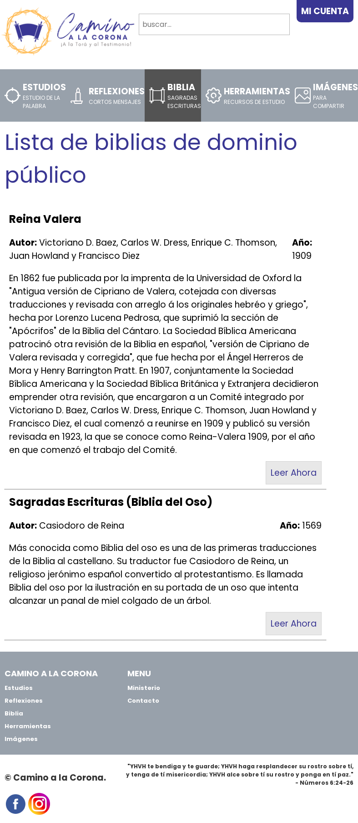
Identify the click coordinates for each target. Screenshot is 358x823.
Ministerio (143, 688)
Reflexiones (24, 700)
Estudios (19, 688)
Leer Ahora (294, 473)
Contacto (143, 700)
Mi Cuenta (325, 11)
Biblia (14, 713)
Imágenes (21, 739)
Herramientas (28, 726)
